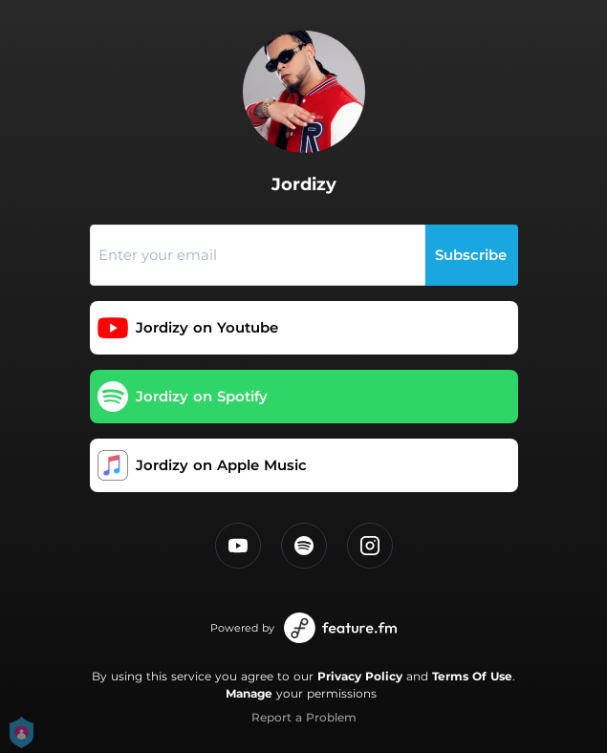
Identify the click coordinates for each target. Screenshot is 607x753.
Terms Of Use (472, 676)
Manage (249, 693)
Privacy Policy (359, 676)
